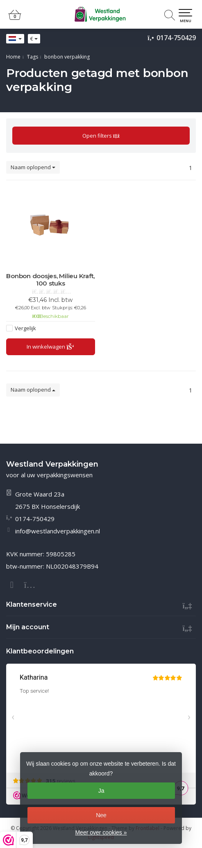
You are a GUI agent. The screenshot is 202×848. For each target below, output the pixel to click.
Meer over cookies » (101, 832)
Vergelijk (25, 328)
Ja (101, 790)
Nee (101, 815)
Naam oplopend (33, 167)
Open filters (101, 135)
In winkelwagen (51, 346)
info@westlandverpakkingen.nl (57, 531)
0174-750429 (176, 37)
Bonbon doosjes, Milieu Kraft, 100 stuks (50, 279)
